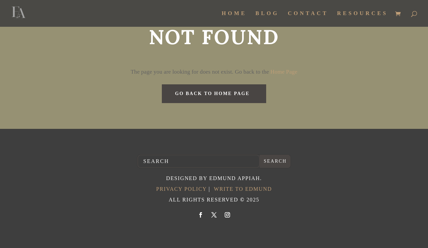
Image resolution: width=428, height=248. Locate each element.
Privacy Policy (181, 189)
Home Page (283, 72)
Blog (267, 13)
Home (234, 13)
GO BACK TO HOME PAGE (212, 93)
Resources (362, 13)
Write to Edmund (243, 189)
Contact (308, 13)
